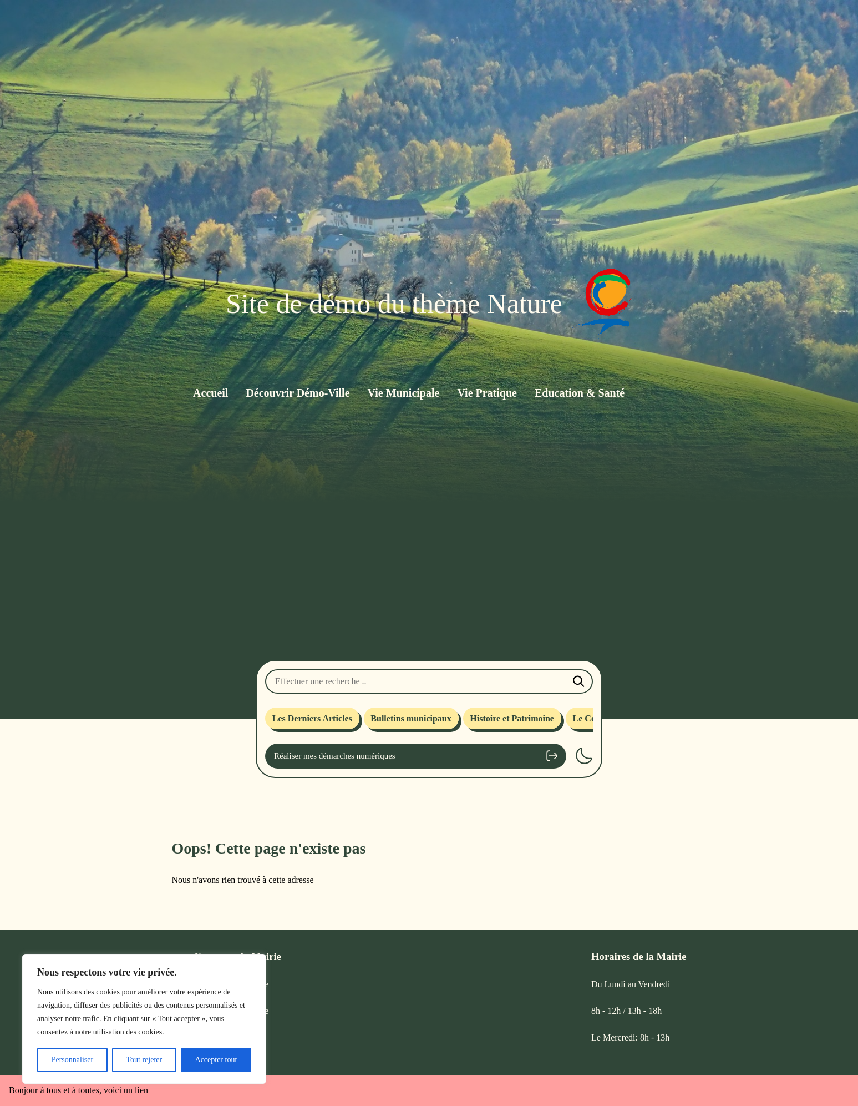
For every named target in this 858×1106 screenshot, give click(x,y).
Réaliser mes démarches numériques (415, 755)
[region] (144, 1019)
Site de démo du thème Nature (394, 303)
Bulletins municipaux (410, 718)
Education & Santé (580, 393)
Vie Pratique (487, 393)
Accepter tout (216, 1060)
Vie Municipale (404, 393)
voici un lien (126, 1090)
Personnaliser (72, 1060)
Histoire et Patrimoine (512, 718)
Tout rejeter (144, 1060)
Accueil (210, 393)
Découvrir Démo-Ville (297, 393)
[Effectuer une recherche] (429, 681)
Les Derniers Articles (312, 718)
